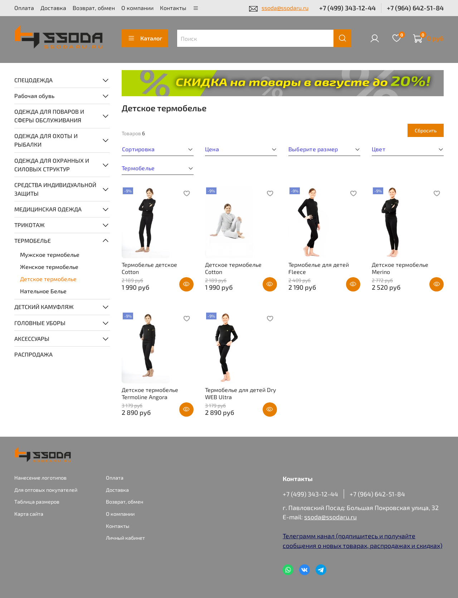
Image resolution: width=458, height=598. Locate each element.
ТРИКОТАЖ (29, 224)
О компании (137, 7)
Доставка (53, 7)
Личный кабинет (125, 538)
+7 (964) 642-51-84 (415, 8)
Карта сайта (28, 514)
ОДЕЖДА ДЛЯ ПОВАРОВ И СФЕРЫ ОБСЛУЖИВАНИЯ (49, 115)
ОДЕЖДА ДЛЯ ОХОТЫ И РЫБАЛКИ (46, 140)
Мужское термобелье (49, 254)
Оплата (24, 7)
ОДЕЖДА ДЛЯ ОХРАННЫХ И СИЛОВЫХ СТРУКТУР (51, 164)
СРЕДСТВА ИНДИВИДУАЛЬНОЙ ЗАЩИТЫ (55, 189)
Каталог (145, 38)
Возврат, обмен (94, 7)
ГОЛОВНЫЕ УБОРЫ (39, 322)
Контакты (173, 7)
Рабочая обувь (34, 95)
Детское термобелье (48, 278)
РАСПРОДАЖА (33, 354)
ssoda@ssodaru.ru (285, 7)
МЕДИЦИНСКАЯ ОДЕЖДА (48, 209)
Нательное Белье (43, 291)
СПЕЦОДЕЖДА (33, 80)
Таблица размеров (36, 502)
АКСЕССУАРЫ (31, 338)
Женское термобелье (49, 266)
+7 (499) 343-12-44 (347, 8)
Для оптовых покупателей (45, 490)
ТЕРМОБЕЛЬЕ (32, 240)
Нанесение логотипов (40, 478)
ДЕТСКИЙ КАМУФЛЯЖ (44, 306)
